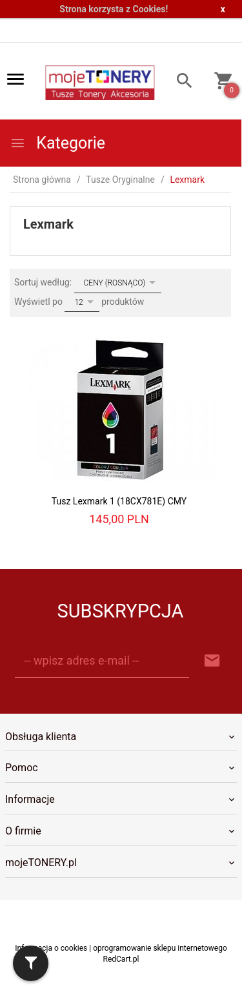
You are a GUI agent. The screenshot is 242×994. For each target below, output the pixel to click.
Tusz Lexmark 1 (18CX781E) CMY (119, 501)
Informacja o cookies (51, 948)
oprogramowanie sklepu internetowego (160, 948)
